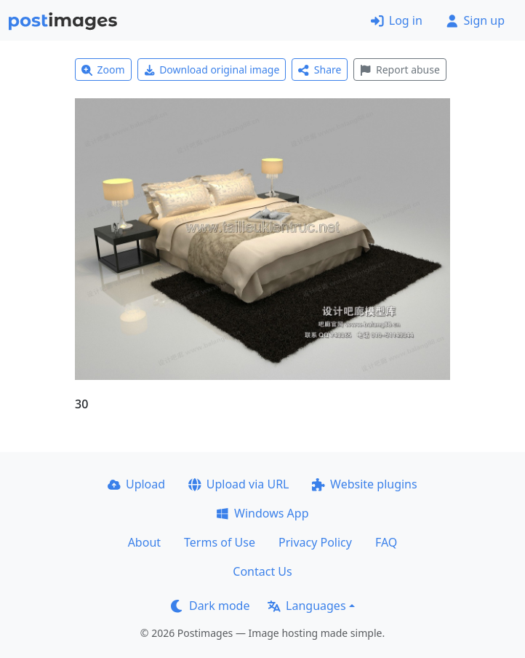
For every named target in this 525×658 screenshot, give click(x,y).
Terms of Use (219, 542)
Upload (136, 484)
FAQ (386, 542)
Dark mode (210, 606)
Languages (306, 606)
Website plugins (364, 484)
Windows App (262, 513)
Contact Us (262, 571)
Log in (396, 20)
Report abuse (399, 69)
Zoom (103, 69)
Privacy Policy (315, 542)
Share (319, 69)
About (144, 542)
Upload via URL (238, 484)
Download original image (212, 69)
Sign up (475, 20)
